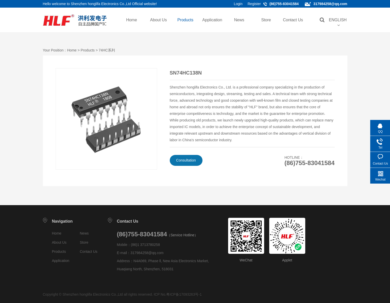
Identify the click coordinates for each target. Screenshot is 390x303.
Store (266, 20)
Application (212, 20)
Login (238, 4)
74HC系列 (107, 50)
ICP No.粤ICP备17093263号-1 (178, 294)
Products (185, 20)
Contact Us (293, 20)
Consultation (186, 160)
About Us (158, 20)
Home (131, 20)
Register (254, 4)
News (239, 20)
